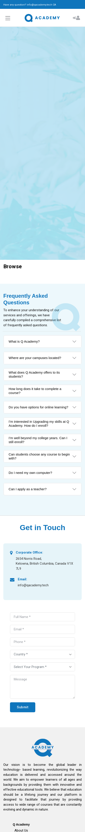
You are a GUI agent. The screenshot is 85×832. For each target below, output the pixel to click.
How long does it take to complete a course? (35, 391)
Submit (22, 707)
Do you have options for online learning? (38, 407)
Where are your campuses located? (35, 358)
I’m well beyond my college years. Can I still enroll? (38, 440)
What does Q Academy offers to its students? (34, 374)
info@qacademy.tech (39, 4)
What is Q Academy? (24, 341)
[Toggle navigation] (8, 18)
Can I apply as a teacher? (28, 489)
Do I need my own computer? (30, 473)
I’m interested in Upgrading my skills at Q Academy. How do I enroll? (39, 423)
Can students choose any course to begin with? (39, 456)
